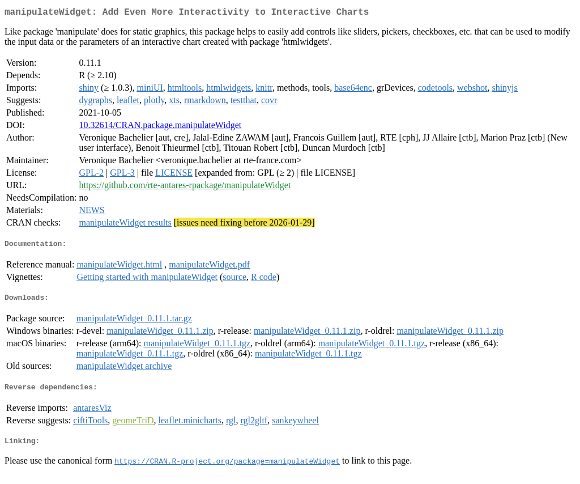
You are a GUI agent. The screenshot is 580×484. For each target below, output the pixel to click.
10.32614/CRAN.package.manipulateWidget (160, 127)
